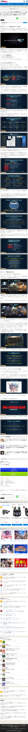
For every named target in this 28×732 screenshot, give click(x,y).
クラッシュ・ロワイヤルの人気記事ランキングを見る (8, 617)
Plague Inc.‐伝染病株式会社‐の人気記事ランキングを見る (8, 626)
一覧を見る (25, 502)
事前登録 (11, 8)
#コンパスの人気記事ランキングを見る (6, 604)
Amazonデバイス (20, 504)
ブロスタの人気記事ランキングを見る (6, 621)
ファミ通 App (3, 2)
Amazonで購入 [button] (5, 524)
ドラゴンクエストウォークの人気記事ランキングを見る (8, 609)
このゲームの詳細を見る (5, 464)
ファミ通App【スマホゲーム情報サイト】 (6, 6)
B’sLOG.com (16, 726)
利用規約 (8, 725)
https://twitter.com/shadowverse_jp (10, 482)
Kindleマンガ (14, 504)
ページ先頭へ (25, 722)
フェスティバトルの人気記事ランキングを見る (7, 613)
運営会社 (11, 725)
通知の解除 (24, 725)
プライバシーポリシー (17, 725)
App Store (14, 470)
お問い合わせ (4, 725)
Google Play (14, 474)
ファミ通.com (11, 726)
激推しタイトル (15, 8)
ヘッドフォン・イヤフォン (5, 504)
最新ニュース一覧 (16, 6)
